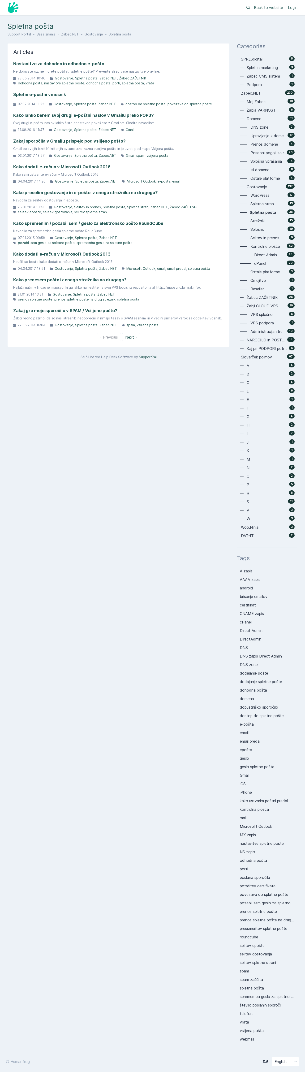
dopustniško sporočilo (259, 707)
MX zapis (248, 834)
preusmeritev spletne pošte (263, 928)
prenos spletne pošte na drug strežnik (84, 299)
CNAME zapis (252, 613)
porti (116, 83)
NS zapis (247, 852)
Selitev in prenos (87, 207)
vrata (150, 83)
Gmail (130, 130)
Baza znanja (46, 34)
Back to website (269, 7)
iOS (243, 783)
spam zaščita (251, 979)
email (176, 181)
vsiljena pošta (157, 155)
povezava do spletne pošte (190, 104)
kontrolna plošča (254, 809)
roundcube (249, 937)
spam (140, 155)
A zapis (246, 571)
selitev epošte (29, 212)
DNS (244, 647)
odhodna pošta (98, 83)
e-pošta (164, 181)
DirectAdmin (250, 639)
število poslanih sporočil (260, 1005)
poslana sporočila (255, 877)
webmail (247, 1039)
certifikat (248, 605)
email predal (176, 268)
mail (243, 817)
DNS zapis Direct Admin (261, 656)
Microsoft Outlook (141, 181)
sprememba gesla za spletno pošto (105, 243)
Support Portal (19, 34)
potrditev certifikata (257, 886)
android (246, 588)
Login (292, 7)
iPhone (246, 792)
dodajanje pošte (254, 673)
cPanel (246, 622)
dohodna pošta (30, 83)
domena (247, 698)
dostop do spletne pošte (145, 104)
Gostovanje (94, 34)
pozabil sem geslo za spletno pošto (46, 243)
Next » (131, 337)
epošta (246, 749)
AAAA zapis (250, 579)
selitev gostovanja (57, 212)
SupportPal (148, 357)
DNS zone (249, 664)
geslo (244, 758)
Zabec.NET (70, 34)
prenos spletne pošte (35, 299)
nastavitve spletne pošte (64, 83)
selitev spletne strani (90, 212)
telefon (246, 1013)
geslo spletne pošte (257, 766)
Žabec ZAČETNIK (132, 78)
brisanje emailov (253, 596)
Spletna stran (137, 207)
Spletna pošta (86, 78)
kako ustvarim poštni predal (264, 800)
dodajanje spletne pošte (261, 681)
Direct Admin (251, 630)
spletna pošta (133, 83)
